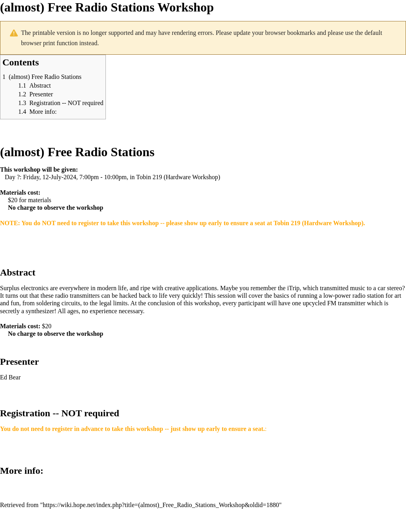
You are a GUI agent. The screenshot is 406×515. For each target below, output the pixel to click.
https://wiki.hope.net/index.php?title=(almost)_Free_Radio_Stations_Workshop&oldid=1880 (161, 505)
